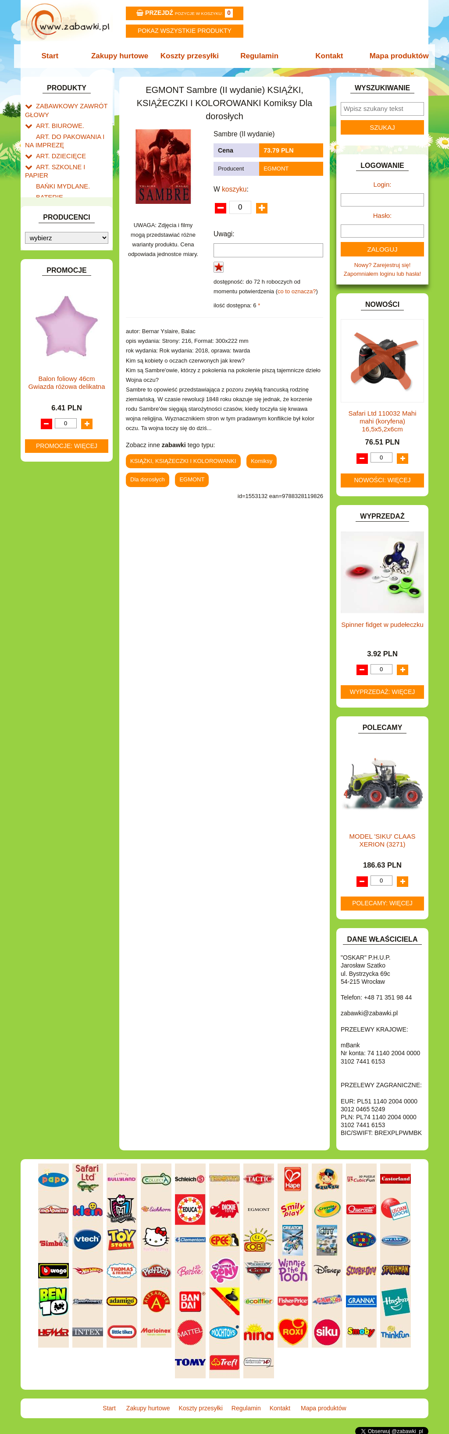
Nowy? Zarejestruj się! (382, 265)
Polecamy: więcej (382, 903)
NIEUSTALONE (56, 534)
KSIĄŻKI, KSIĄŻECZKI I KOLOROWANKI (61, 372)
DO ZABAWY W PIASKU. (68, 231)
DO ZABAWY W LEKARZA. (71, 210)
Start (54, 56)
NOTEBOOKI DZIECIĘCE (69, 416)
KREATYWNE (53, 359)
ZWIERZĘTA (52, 524)
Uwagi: (224, 234)
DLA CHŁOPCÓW (59, 190)
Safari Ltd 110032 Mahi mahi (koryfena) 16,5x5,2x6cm (382, 421)
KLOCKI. (47, 338)
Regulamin (258, 56)
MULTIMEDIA (53, 406)
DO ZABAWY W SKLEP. (67, 241)
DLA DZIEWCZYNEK (63, 200)
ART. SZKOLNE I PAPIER (69, 160)
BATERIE (48, 181)
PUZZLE (47, 446)
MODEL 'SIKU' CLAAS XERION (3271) (382, 840)
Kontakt (326, 56)
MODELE (48, 396)
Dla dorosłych (147, 479)
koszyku (234, 189)
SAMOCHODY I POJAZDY (70, 473)
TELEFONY (51, 483)
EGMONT (276, 168)
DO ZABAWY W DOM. (64, 220)
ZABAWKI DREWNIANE (67, 504)
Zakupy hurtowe (122, 56)
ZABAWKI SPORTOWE (66, 514)
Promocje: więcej (66, 795)
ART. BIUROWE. (57, 123)
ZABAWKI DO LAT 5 (62, 494)
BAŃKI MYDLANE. (60, 170)
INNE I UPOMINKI (59, 291)
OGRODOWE (53, 426)
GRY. (42, 281)
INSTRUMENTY (56, 301)
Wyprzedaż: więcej (382, 691)
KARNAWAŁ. (52, 328)
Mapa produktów (394, 56)
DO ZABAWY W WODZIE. (69, 251)
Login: (383, 184)
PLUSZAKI (50, 436)
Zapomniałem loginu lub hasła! (382, 273)
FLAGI (44, 271)
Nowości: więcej (382, 480)
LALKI (43, 386)
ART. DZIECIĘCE (58, 150)
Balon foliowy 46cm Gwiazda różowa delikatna (66, 732)
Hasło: (382, 215)
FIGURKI (47, 261)
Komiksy (261, 461)
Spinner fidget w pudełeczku (382, 624)
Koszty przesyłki (190, 56)
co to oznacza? (297, 291)
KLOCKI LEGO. (56, 348)
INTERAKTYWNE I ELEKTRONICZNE (55, 315)
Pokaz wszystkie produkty (185, 30)
